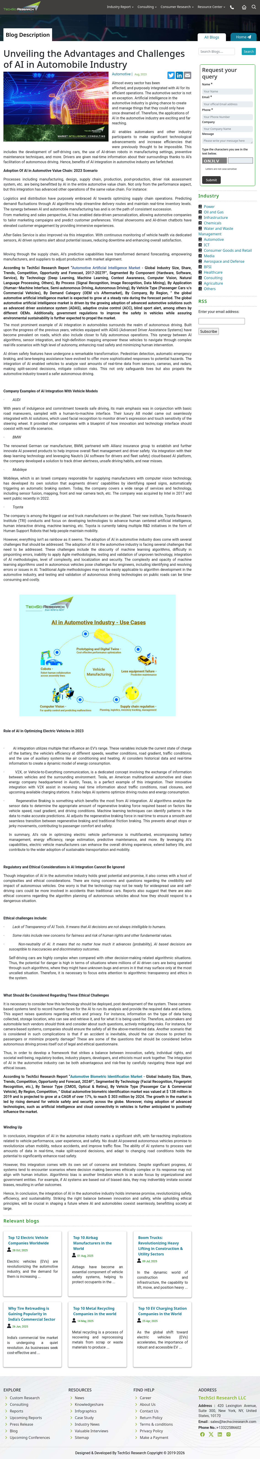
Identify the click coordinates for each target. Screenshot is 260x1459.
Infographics (83, 1411)
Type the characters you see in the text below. (225, 151)
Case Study (81, 1417)
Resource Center (210, 7)
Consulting (146, 7)
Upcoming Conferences (26, 1437)
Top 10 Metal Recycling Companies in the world (94, 1311)
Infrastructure (216, 217)
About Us (144, 1404)
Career (142, 1397)
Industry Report (119, 7)
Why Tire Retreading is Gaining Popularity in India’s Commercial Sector (31, 1314)
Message (208, 134)
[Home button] (243, 7)
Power (209, 206)
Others (210, 288)
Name (207, 84)
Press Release (18, 1424)
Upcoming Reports (22, 1417)
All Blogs (211, 37)
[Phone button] (231, 7)
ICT (207, 244)
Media (209, 255)
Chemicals (213, 223)
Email (207, 97)
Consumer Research (176, 7)
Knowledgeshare (86, 1404)
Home (243, 36)
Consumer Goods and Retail (228, 250)
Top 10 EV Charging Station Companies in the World (162, 1311)
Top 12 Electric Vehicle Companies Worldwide (28, 1240)
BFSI (208, 266)
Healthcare (213, 272)
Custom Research (21, 1397)
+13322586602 (229, 1427)
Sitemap (79, 1437)
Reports (13, 1411)
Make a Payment (150, 1437)
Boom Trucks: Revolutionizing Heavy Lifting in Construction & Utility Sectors (160, 1246)
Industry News (84, 1424)
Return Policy (147, 1417)
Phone (207, 110)
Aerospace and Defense (224, 261)
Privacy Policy (148, 1430)
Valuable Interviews (88, 1430)
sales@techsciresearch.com (233, 1422)
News (76, 1397)
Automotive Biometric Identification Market (106, 1076)
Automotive (214, 239)
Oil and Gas (214, 212)
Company (208, 122)
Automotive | (130, 74)
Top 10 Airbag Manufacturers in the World (92, 1243)
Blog (10, 1430)
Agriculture (213, 283)
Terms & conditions (153, 1424)
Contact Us (145, 1411)
